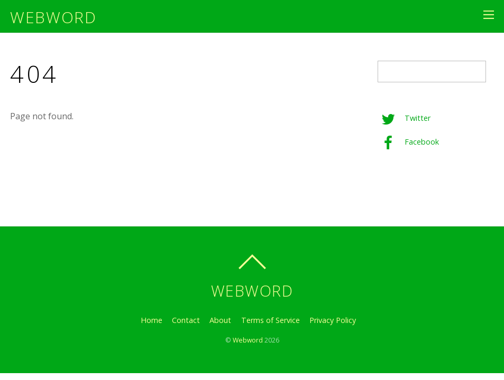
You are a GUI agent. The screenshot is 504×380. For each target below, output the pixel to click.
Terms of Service (270, 320)
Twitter (404, 118)
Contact (186, 320)
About (220, 320)
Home (151, 320)
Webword (248, 340)
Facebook (408, 142)
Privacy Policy (332, 320)
